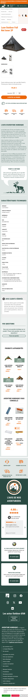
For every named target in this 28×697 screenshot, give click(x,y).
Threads (7, 602)
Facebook (21, 595)
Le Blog (7, 595)
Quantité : (9, 93)
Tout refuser (15, 695)
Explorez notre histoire (16, 642)
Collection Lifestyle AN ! (9, 683)
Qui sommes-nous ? (8, 646)
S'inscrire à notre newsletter (14, 618)
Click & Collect (6, 661)
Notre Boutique (7, 659)
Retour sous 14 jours (21, 114)
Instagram (14, 595)
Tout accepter (6, 695)
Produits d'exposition (8, 678)
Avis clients (6, 666)
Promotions (6, 671)
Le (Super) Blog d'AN (8, 649)
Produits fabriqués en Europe (10, 676)
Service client (7, 465)
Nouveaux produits (8, 674)
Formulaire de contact (8, 654)
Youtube (20, 602)
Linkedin (12, 608)
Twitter (14, 602)
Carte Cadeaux (6, 681)
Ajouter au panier (14, 97)
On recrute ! (6, 651)
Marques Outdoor (7, 669)
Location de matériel (8, 664)
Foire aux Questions (8, 656)
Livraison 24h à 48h (14, 114)
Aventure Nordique (10, 627)
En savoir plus (14, 557)
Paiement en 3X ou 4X (6, 114)
